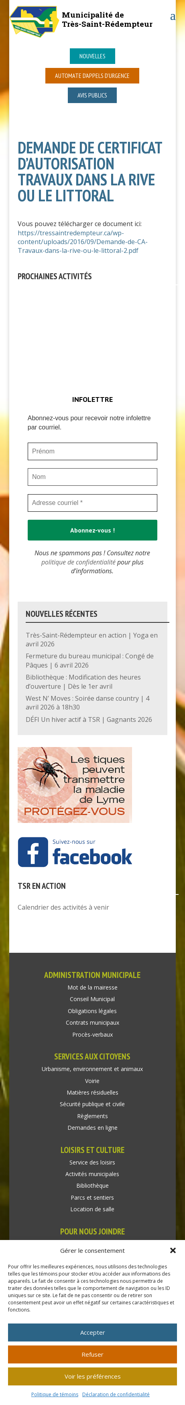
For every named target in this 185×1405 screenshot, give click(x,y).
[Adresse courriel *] (92, 503)
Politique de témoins (54, 1394)
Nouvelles (92, 56)
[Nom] (92, 477)
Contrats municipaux (92, 1022)
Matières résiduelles (92, 1092)
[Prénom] (92, 451)
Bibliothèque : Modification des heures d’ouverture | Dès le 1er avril (83, 681)
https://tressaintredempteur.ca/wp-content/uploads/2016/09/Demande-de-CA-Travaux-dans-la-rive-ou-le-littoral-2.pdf (83, 242)
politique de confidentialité (78, 562)
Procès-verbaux (92, 1034)
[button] (173, 1250)
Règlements (92, 1116)
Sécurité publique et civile (92, 1104)
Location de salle (92, 1209)
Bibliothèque (92, 1185)
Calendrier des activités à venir (63, 907)
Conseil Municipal (92, 999)
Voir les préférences (93, 1376)
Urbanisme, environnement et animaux (92, 1069)
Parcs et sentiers (92, 1197)
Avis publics (92, 95)
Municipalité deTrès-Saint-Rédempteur (107, 19)
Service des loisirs (92, 1162)
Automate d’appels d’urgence (92, 75)
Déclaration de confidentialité (116, 1394)
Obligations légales (92, 1011)
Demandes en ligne (92, 1127)
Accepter (92, 1332)
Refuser (92, 1354)
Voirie (92, 1081)
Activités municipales (92, 1174)
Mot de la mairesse (92, 987)
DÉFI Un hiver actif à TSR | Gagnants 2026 (89, 719)
